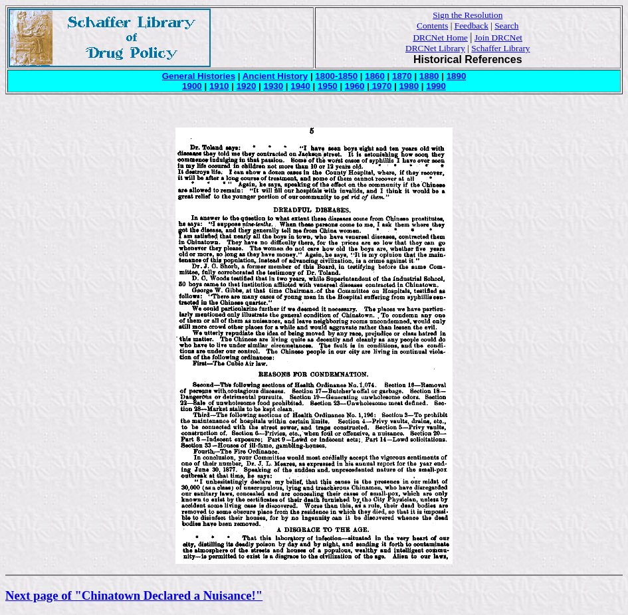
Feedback (471, 26)
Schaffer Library (500, 48)
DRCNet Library (435, 48)
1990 (436, 86)
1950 (328, 86)
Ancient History (275, 76)
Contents (432, 26)
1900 (192, 86)
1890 (457, 76)
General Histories (198, 76)
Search (506, 26)
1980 (409, 86)
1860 (375, 76)
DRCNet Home (440, 38)
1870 (402, 76)
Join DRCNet (498, 38)
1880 (429, 76)
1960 (355, 86)
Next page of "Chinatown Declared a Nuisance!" (133, 595)
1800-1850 (336, 76)
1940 (300, 86)
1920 (247, 86)
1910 (219, 86)
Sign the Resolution (467, 15)
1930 (273, 86)
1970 (380, 86)
